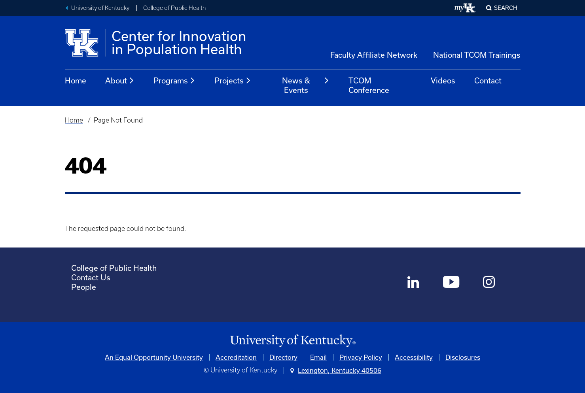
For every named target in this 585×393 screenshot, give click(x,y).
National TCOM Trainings (477, 54)
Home (75, 80)
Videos (443, 80)
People (83, 286)
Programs (174, 80)
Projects (232, 80)
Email (318, 357)
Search (505, 7)
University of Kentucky (100, 8)
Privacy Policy (360, 357)
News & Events (305, 85)
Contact (488, 80)
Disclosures (462, 357)
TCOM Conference (368, 85)
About (119, 80)
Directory (283, 357)
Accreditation (236, 357)
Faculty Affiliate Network (373, 54)
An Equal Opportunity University (154, 357)
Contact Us (90, 277)
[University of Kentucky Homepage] (293, 341)
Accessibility (414, 357)
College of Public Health (174, 8)
